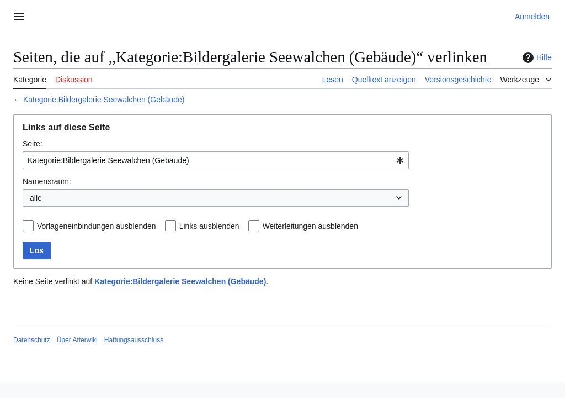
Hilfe (536, 57)
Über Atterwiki (77, 340)
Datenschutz (31, 340)
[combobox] (216, 160)
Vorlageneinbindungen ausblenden (96, 226)
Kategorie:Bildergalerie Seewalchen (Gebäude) (104, 99)
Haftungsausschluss (133, 340)
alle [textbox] (36, 197)
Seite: (32, 143)
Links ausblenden (209, 226)
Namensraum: (47, 181)
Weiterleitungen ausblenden (310, 226)
